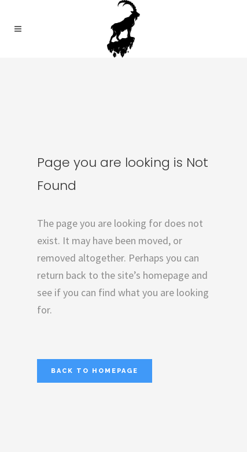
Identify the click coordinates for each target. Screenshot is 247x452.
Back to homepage (94, 371)
